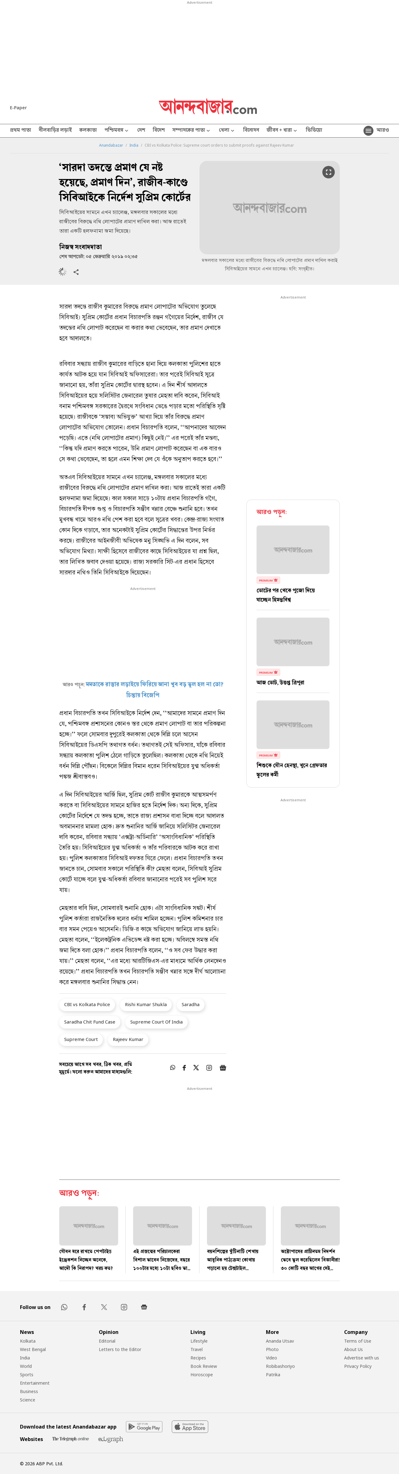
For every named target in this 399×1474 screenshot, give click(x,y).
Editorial (107, 1341)
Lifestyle (199, 1341)
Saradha (191, 1004)
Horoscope (201, 1374)
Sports (26, 1374)
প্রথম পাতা (20, 131)
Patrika (273, 1374)
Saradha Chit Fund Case (89, 1022)
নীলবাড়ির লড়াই (55, 131)
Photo (272, 1349)
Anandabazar (111, 145)
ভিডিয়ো (314, 131)
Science (27, 1400)
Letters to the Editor (120, 1349)
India (133, 145)
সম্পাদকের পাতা (191, 131)
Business (29, 1391)
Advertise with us (361, 1358)
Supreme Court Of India (156, 1022)
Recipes (198, 1358)
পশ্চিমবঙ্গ (117, 131)
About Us (353, 1349)
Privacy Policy (358, 1366)
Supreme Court (81, 1039)
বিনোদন (251, 131)
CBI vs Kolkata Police (87, 1004)
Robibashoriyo (280, 1366)
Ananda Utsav (280, 1341)
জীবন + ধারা (282, 131)
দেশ (141, 131)
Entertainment (35, 1383)
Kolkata (28, 1341)
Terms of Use (357, 1341)
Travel (196, 1349)
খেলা (227, 131)
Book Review (203, 1366)
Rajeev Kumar (128, 1039)
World (26, 1366)
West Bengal (33, 1349)
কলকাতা (88, 131)
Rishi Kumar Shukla (146, 1004)
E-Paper (18, 108)
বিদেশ (159, 131)
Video (271, 1358)
